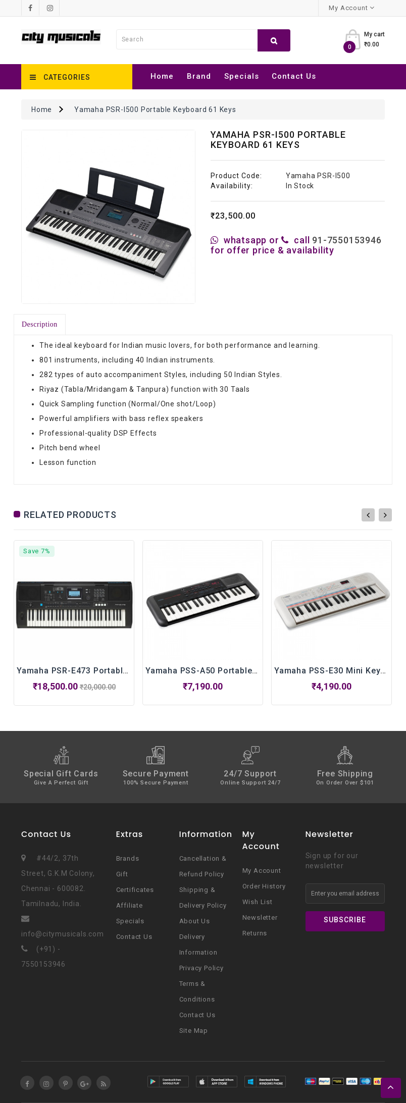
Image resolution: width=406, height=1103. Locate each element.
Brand (199, 76)
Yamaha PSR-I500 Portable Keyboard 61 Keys (155, 110)
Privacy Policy (201, 968)
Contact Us (294, 76)
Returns (255, 933)
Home (162, 76)
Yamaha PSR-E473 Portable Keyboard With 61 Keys (120, 670)
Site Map (193, 1030)
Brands (127, 858)
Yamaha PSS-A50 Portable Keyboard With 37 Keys (246, 670)
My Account (261, 870)
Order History (264, 886)
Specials (241, 76)
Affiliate (129, 905)
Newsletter (260, 917)
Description (40, 324)
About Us (194, 921)
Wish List (257, 902)
